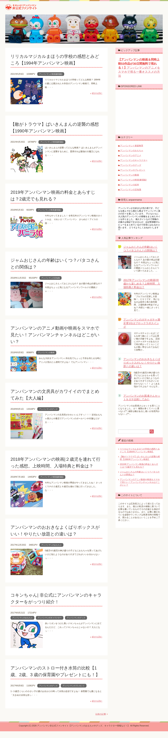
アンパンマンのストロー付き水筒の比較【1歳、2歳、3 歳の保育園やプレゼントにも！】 (54, 674)
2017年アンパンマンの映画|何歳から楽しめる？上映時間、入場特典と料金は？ (141, 284)
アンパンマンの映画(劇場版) (50, 74)
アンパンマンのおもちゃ (51, 545)
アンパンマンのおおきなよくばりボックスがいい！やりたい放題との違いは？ (141, 363)
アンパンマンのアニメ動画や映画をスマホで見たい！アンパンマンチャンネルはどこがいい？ (56, 335)
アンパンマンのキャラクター (50, 618)
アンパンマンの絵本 (129, 185)
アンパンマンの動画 (46, 352)
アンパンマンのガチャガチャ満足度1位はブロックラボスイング (141, 323)
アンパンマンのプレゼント (74, 692)
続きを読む (97, 93)
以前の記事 (100, 721)
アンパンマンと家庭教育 (131, 146)
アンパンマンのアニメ (130, 155)
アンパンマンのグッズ (48, 409)
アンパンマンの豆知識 (50, 278)
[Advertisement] (140, 111)
